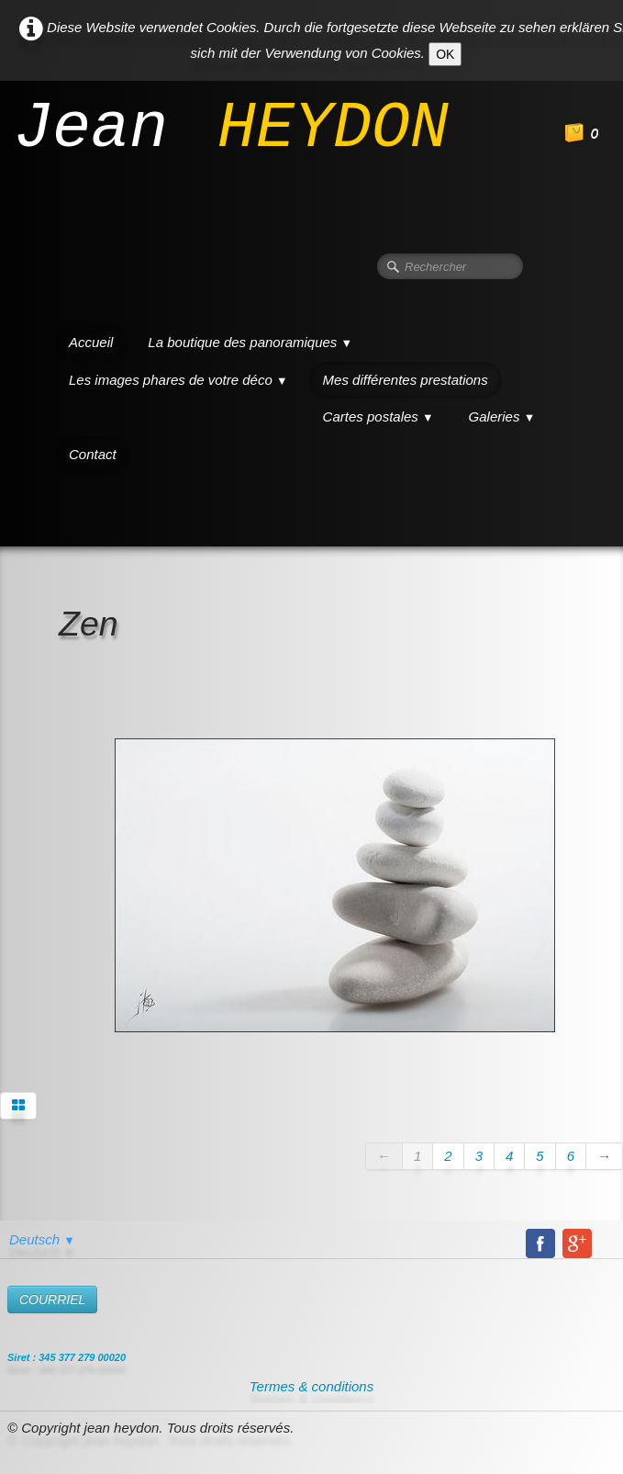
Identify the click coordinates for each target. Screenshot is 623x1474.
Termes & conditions (311, 1386)
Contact (93, 454)
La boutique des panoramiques (250, 342)
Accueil (91, 342)
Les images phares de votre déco (178, 380)
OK (445, 54)
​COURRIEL (52, 1299)
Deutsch (42, 1239)
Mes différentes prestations (405, 380)
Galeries (502, 416)
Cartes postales (378, 416)
